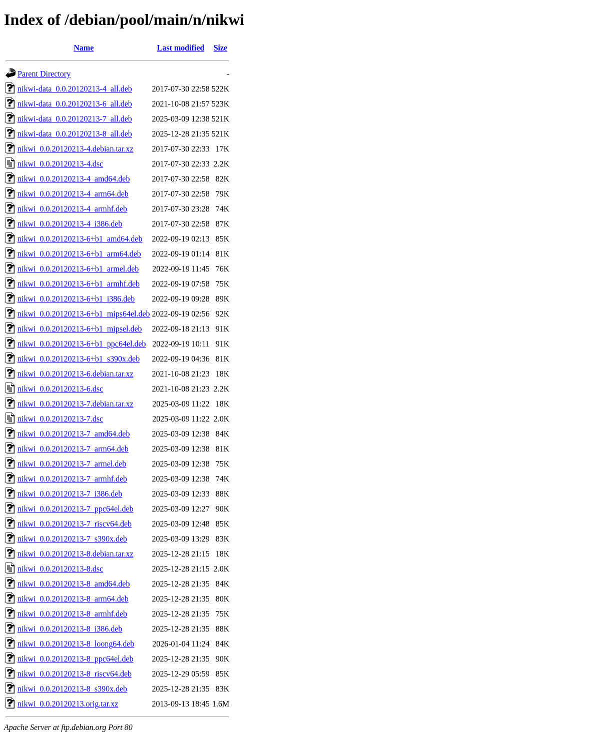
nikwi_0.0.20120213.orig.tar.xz (68, 704)
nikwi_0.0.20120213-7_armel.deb (72, 464)
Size (221, 48)
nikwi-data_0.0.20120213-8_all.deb (75, 134)
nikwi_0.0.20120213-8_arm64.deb (73, 598)
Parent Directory (44, 74)
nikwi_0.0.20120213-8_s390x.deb (72, 688)
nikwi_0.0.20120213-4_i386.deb (70, 224)
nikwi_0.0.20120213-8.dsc (60, 568)
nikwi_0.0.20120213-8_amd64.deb (74, 584)
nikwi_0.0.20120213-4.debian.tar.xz (76, 148)
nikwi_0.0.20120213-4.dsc (60, 164)
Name (84, 48)
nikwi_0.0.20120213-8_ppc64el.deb (76, 658)
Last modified (181, 48)
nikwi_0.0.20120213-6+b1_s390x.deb (79, 358)
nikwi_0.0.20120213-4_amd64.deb (74, 178)
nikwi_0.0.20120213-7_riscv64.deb (75, 524)
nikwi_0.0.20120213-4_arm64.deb (73, 194)
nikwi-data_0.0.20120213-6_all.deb (75, 104)
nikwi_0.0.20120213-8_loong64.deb (76, 644)
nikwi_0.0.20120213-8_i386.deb (70, 628)
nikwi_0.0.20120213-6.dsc (60, 388)
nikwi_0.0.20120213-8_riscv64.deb (75, 674)
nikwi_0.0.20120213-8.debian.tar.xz (76, 554)
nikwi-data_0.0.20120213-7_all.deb (75, 118)
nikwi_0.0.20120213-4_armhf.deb (72, 208)
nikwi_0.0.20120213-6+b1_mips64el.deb (84, 314)
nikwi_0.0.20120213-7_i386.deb (70, 494)
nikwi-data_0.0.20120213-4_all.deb (75, 88)
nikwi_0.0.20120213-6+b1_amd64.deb (80, 238)
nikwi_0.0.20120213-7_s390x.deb (72, 538)
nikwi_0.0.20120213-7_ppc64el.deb (76, 508)
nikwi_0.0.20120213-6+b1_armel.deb (78, 268)
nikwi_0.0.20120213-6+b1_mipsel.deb (80, 328)
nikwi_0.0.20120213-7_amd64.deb (74, 434)
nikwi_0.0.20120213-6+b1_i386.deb (76, 298)
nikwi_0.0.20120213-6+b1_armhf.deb (79, 284)
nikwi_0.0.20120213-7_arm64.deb (73, 448)
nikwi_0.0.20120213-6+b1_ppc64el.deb (82, 344)
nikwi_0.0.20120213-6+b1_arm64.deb (79, 254)
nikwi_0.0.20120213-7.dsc (60, 418)
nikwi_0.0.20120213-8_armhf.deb (72, 614)
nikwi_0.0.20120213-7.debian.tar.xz (76, 404)
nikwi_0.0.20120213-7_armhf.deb (72, 478)
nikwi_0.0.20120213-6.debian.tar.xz (76, 374)
